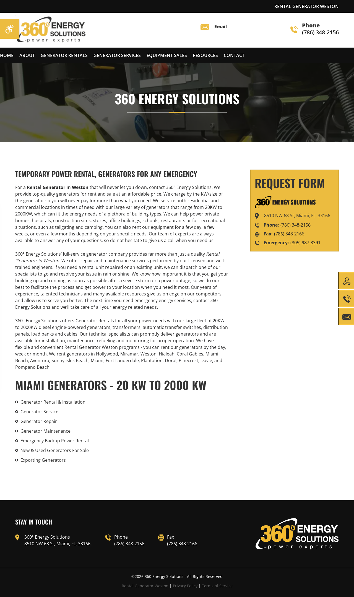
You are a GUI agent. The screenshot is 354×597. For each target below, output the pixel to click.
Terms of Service (217, 585)
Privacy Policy (185, 585)
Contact (234, 55)
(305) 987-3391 (305, 243)
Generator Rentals (64, 55)
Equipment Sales (167, 55)
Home (7, 55)
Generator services (117, 55)
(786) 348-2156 (314, 29)
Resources (205, 55)
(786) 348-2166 (289, 234)
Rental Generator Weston (145, 585)
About (27, 55)
